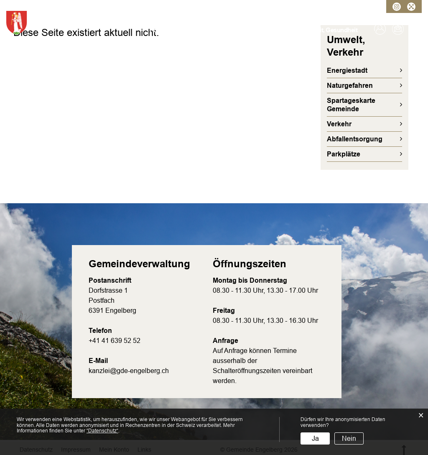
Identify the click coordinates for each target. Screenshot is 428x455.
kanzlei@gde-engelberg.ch (129, 370)
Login (380, 29)
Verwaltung (188, 29)
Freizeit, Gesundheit (330, 29)
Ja (315, 438)
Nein (349, 438)
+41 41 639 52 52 (114, 340)
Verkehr (339, 124)
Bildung (288, 29)
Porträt (158, 29)
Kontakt (398, 29)
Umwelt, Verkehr (251, 29)
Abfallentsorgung (354, 139)
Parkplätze (343, 154)
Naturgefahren (350, 85)
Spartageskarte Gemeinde (351, 104)
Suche (416, 29)
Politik (216, 29)
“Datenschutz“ (102, 431)
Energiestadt (347, 70)
